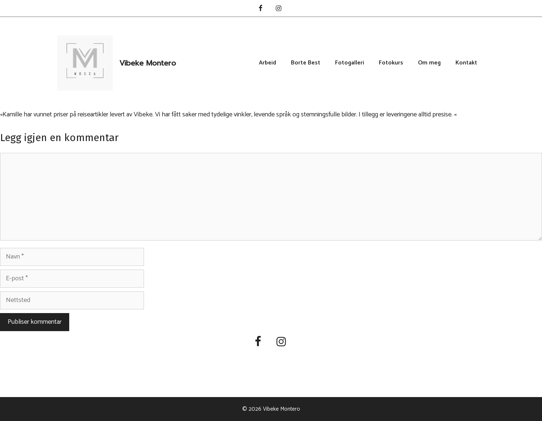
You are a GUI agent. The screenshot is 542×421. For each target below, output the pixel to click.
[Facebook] (260, 9)
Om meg (429, 63)
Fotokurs (391, 63)
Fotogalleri (349, 63)
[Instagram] (278, 9)
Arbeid (267, 63)
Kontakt (466, 63)
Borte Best (305, 63)
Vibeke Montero (147, 63)
